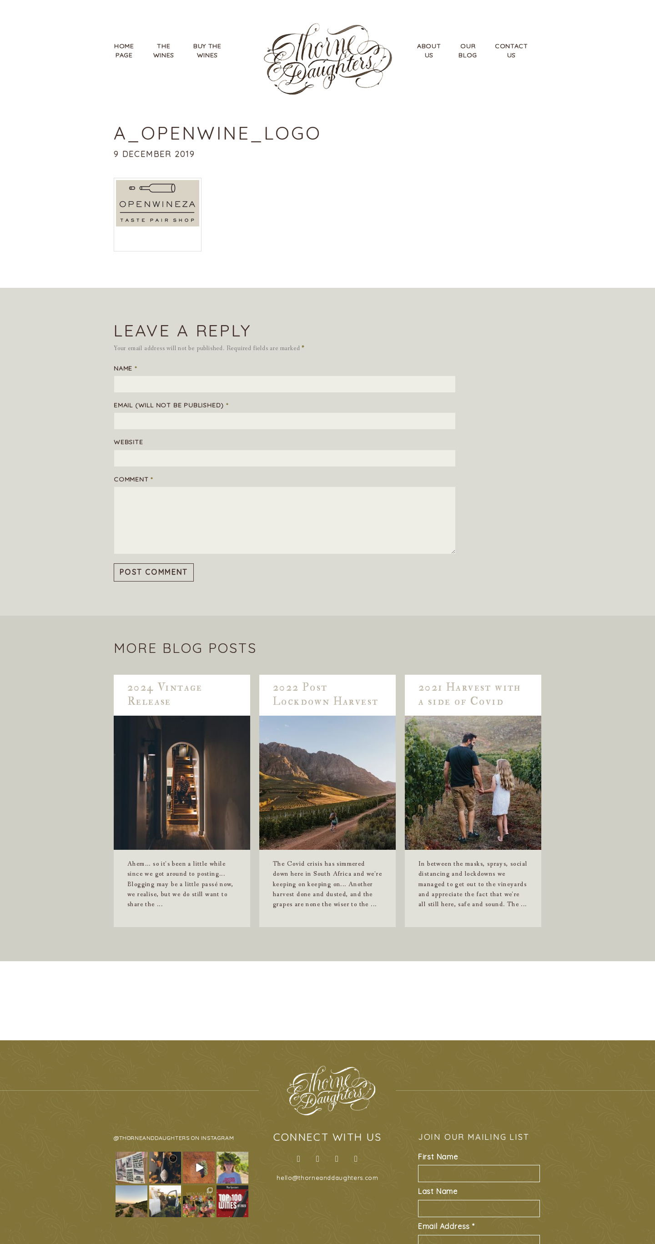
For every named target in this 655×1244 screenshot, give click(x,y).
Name (125, 368)
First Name (438, 1156)
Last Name (438, 1191)
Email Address (446, 1226)
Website (128, 442)
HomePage (124, 50)
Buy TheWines (207, 50)
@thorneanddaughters (151, 1137)
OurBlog (467, 50)
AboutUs (429, 50)
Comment (133, 479)
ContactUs (511, 50)
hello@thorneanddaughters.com (327, 1177)
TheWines (164, 50)
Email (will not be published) (171, 405)
